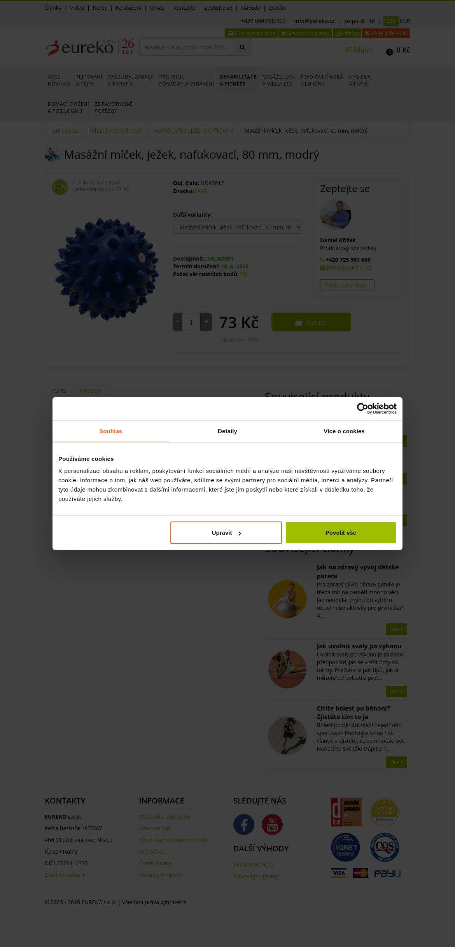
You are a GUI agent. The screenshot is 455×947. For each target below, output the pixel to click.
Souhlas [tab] (110, 430)
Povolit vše (341, 532)
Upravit (227, 532)
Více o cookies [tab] (344, 430)
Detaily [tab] (227, 430)
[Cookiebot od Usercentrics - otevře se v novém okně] (363, 408)
